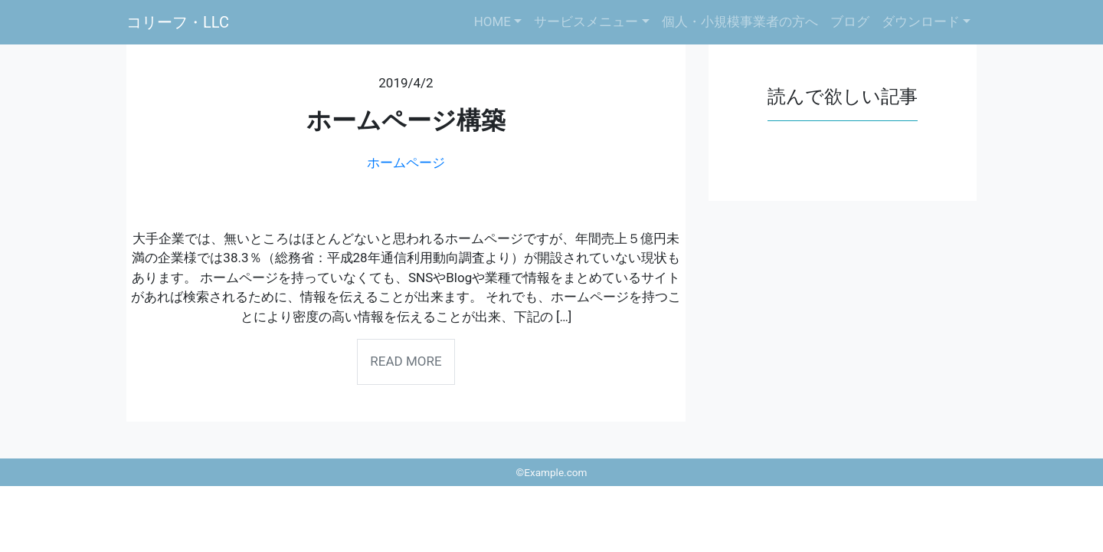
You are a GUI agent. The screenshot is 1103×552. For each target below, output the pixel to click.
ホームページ (406, 162)
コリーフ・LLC (177, 22)
